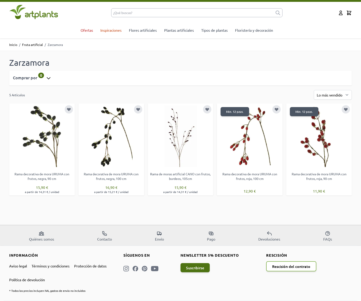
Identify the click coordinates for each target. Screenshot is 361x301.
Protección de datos (90, 266)
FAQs (327, 236)
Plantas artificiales (179, 30)
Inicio (13, 45)
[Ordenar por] (333, 95)
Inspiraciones (111, 30)
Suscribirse (195, 267)
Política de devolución (27, 279)
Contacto (104, 236)
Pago (211, 236)
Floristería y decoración (254, 30)
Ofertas (87, 30)
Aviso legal (18, 266)
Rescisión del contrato (291, 266)
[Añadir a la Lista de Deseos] (69, 109)
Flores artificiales (143, 30)
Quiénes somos (41, 236)
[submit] (278, 12)
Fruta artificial (32, 45)
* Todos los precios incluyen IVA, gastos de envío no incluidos (47, 290)
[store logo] (33, 12)
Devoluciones (269, 236)
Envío (159, 236)
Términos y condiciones (51, 266)
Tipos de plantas (214, 30)
